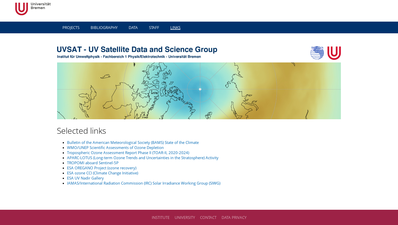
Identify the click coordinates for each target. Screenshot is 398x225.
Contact (208, 217)
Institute (161, 217)
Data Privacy (234, 217)
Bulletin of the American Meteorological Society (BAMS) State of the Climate (133, 142)
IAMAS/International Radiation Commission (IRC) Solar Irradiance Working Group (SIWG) (143, 183)
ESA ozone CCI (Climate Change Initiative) (102, 172)
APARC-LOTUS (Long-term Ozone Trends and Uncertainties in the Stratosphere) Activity (143, 157)
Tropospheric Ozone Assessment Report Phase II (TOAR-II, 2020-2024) (128, 152)
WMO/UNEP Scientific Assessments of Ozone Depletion (115, 147)
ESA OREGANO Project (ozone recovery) (101, 167)
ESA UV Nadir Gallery (85, 178)
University (185, 217)
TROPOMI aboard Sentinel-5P (93, 162)
